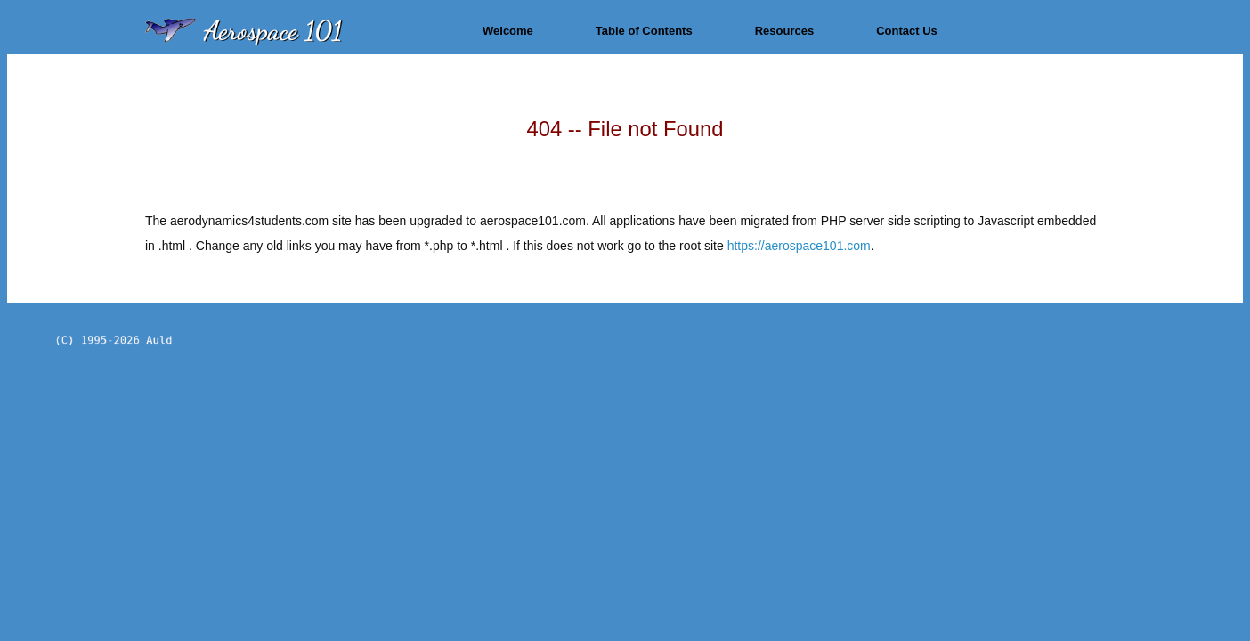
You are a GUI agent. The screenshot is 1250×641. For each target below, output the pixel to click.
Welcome (508, 30)
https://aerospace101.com (799, 246)
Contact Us (907, 30)
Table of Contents (644, 30)
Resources (784, 30)
